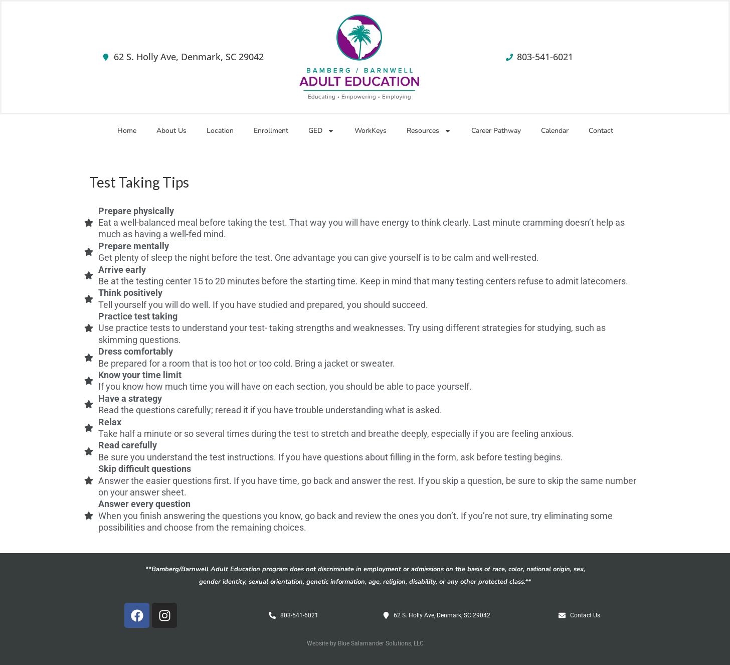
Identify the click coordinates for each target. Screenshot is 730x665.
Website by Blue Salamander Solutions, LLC (365, 643)
